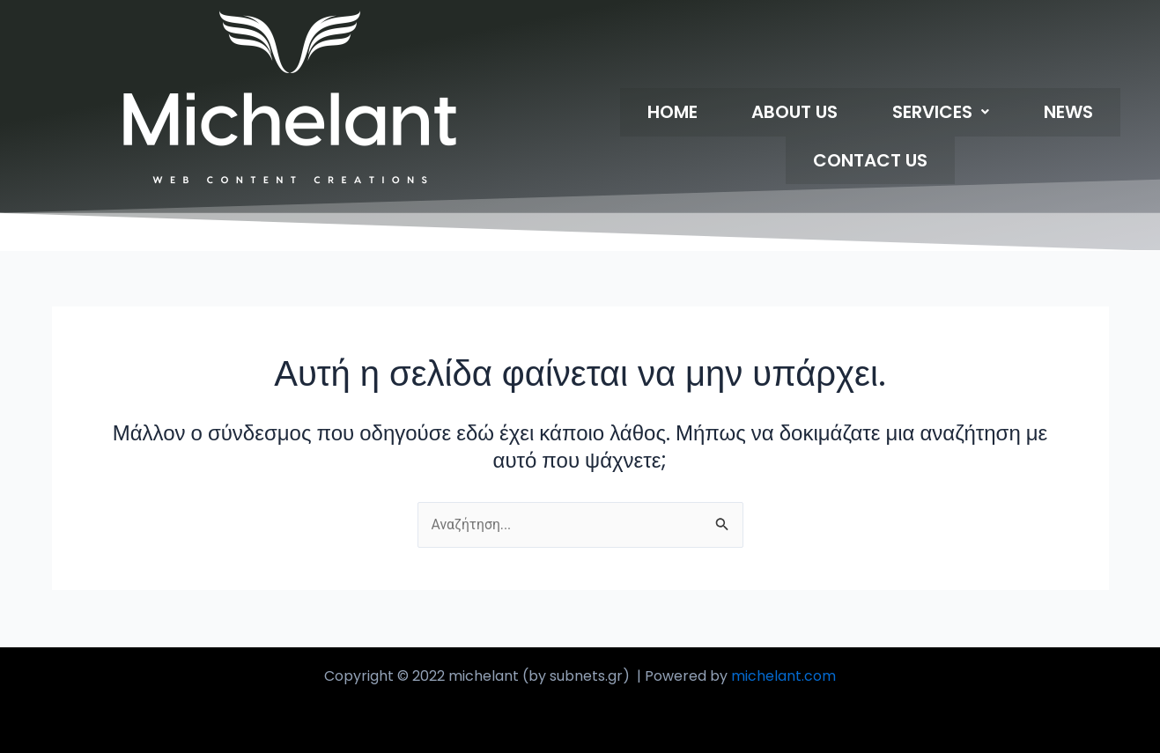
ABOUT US (734, 114)
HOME (636, 114)
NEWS (959, 114)
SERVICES (856, 114)
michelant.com (783, 676)
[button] (856, 114)
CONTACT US (1071, 114)
